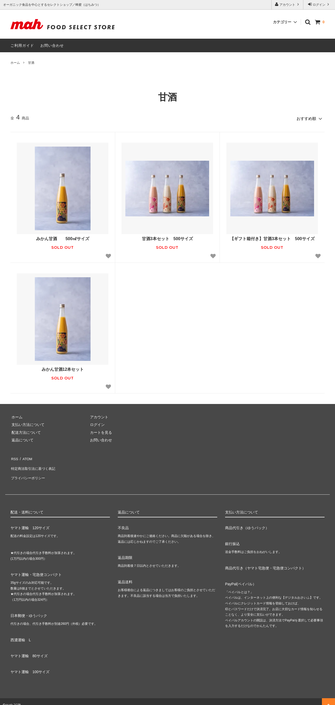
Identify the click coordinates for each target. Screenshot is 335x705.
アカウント (287, 4)
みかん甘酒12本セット (63, 368)
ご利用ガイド (22, 45)
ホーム (15, 63)
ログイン (319, 4)
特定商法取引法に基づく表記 (34, 465)
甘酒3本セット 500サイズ (167, 237)
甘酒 (31, 63)
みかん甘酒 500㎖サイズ (62, 237)
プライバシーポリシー (28, 473)
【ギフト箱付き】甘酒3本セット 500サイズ (272, 237)
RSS (14, 457)
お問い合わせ (52, 45)
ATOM (26, 457)
